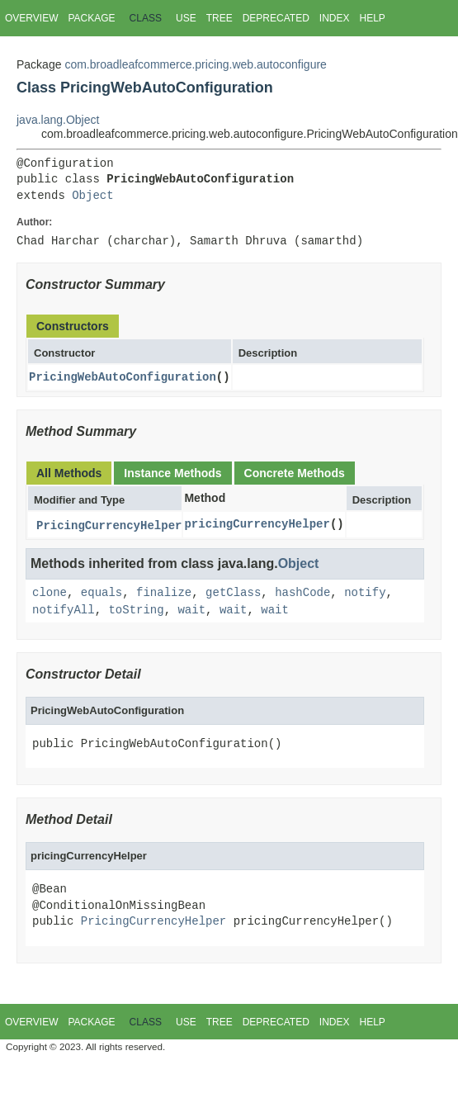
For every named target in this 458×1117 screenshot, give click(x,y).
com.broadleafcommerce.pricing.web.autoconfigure (195, 64)
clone (49, 593)
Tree (219, 18)
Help (372, 18)
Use (186, 18)
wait (191, 610)
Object (92, 196)
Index (334, 18)
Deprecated (276, 18)
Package (91, 18)
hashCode (302, 593)
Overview (31, 18)
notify (364, 593)
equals (101, 593)
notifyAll (63, 610)
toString (135, 610)
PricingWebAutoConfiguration (122, 377)
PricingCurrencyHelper (109, 526)
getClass (233, 593)
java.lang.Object (58, 119)
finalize (163, 593)
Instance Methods (172, 473)
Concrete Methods (294, 473)
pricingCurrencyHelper (256, 524)
